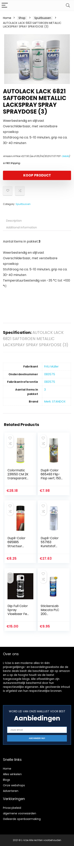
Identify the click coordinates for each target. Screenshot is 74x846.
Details (65, 156)
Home (7, 18)
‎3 (45, 390)
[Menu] (4, 5)
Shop (22, 18)
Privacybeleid (12, 808)
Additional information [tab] (21, 227)
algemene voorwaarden (19, 813)
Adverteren (10, 791)
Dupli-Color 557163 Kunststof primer (50, 544)
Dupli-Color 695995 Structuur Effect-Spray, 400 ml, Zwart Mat (18, 548)
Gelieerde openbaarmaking (22, 819)
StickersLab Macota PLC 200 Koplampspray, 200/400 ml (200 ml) (51, 616)
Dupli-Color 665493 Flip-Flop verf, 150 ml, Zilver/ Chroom (51, 478)
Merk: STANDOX (55, 402)
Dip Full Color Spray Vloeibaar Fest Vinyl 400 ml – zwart (18, 614)
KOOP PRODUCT (37, 175)
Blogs (6, 780)
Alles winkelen (12, 774)
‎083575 (49, 374)
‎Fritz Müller (51, 366)
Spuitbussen (42, 18)
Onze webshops (14, 785)
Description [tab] (14, 221)
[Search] (68, 5)
